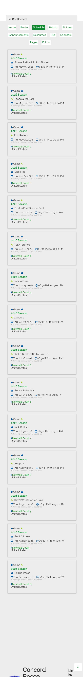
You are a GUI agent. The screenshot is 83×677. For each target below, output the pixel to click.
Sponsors (65, 34)
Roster (24, 27)
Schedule (38, 27)
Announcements (18, 34)
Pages (33, 42)
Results (53, 27)
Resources (39, 34)
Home (12, 27)
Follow (46, 42)
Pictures (67, 27)
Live (53, 34)
